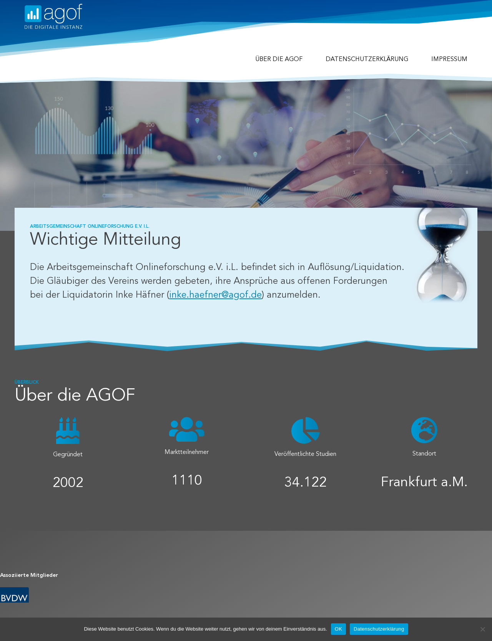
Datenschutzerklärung (367, 59)
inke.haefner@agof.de (215, 295)
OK (338, 629)
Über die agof (279, 59)
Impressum (449, 59)
